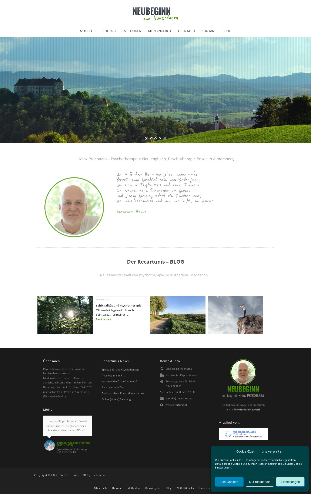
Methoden (132, 31)
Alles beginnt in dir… (114, 375)
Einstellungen (290, 482)
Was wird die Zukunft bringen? (119, 381)
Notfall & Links (185, 488)
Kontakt (209, 31)
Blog (227, 31)
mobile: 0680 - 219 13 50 (180, 392)
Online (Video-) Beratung (116, 399)
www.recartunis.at (176, 405)
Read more (103, 319)
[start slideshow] (146, 138)
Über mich (186, 31)
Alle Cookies (229, 482)
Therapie (110, 31)
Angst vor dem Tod (113, 387)
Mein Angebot (159, 31)
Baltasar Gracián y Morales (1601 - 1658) (74, 444)
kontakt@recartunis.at (178, 398)
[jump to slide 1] (151, 138)
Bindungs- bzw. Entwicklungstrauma (123, 393)
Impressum (205, 488)
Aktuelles (88, 31)
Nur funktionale (260, 482)
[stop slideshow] (164, 138)
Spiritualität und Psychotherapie (118, 305)
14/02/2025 (102, 299)
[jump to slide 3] (160, 138)
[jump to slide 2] (155, 138)
